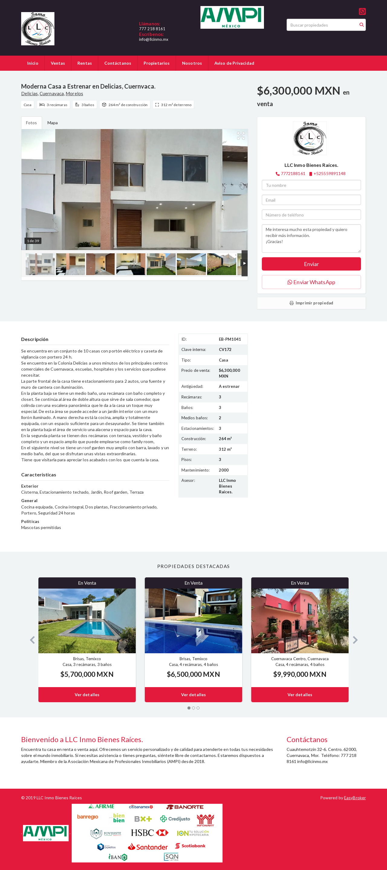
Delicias (29, 93)
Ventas (58, 63)
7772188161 (293, 173)
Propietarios (157, 63)
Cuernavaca (52, 93)
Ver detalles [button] (87, 694)
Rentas (84, 63)
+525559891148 (330, 173)
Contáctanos (117, 63)
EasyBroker (355, 797)
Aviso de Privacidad (234, 63)
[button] (29, 639)
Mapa (52, 122)
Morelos (74, 93)
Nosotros (192, 63)
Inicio (32, 63)
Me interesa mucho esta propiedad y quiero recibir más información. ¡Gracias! (311, 238)
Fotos (31, 122)
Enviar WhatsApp (311, 282)
